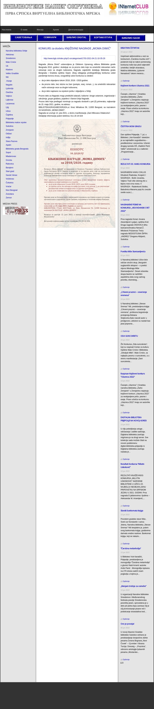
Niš (7, 77)
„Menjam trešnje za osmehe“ (133, 586)
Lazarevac (10, 103)
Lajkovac (9, 100)
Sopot (8, 152)
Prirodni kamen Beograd (130, 675)
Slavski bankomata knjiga (132, 510)
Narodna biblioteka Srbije (16, 51)
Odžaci (9, 134)
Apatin (8, 145)
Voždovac (10, 179)
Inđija (8, 137)
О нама (24, 30)
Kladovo (9, 69)
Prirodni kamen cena (129, 669)
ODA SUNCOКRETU (129, 336)
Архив (56, 30)
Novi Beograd (11, 190)
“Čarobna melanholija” (131, 548)
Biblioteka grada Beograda (17, 149)
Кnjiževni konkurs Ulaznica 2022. (135, 85)
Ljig (7, 107)
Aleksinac (10, 54)
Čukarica (9, 183)
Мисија (40, 30)
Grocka (9, 160)
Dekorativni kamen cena (130, 672)
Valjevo (9, 96)
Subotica (9, 126)
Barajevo (9, 168)
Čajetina (9, 115)
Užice (8, 111)
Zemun (9, 198)
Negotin (9, 85)
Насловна (6, 30)
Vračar (8, 186)
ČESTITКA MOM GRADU (131, 126)
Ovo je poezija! (127, 623)
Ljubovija (9, 88)
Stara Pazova (11, 141)
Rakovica (10, 164)
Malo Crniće (11, 62)
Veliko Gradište (12, 73)
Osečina (9, 92)
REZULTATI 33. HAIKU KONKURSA (135, 164)
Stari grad (10, 171)
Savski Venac (11, 175)
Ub (7, 66)
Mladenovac (11, 156)
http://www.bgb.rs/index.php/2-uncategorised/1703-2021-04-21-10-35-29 (74, 58)
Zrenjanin (10, 130)
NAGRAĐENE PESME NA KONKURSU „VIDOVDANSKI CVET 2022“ (135, 207)
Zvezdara (10, 194)
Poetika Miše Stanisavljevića (133, 251)
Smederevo (10, 58)
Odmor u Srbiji (126, 677)
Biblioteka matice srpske (16, 122)
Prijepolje (10, 119)
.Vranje (9, 81)
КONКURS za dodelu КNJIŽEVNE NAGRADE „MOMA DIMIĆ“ (74, 48)
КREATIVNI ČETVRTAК (130, 48)
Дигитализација (75, 30)
